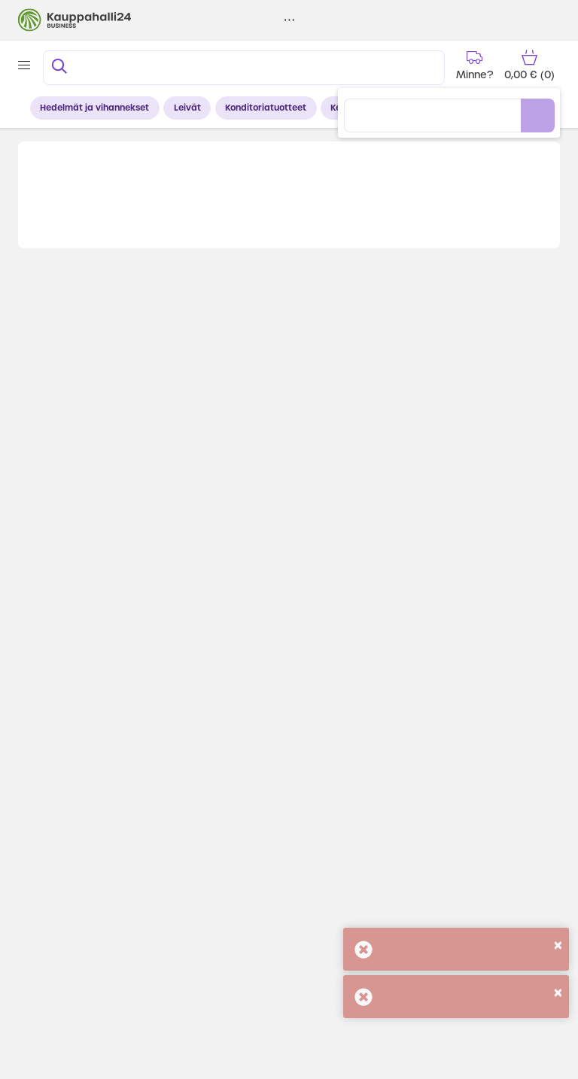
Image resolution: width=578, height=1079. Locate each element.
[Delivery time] (474, 64)
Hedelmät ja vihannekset (94, 108)
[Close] (558, 945)
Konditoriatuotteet (265, 108)
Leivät (187, 108)
